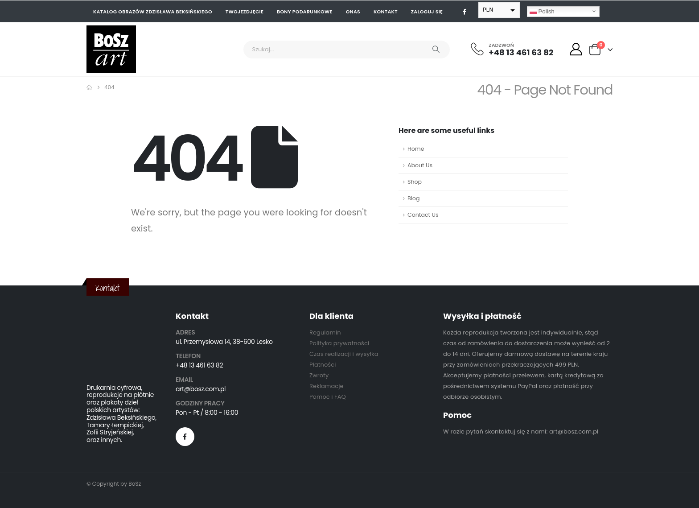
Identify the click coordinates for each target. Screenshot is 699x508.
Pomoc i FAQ (327, 396)
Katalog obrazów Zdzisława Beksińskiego (152, 11)
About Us (419, 165)
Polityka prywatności (339, 343)
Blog (413, 198)
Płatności (322, 364)
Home (415, 149)
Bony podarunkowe (305, 11)
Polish (542, 11)
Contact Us (423, 215)
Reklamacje (326, 386)
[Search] (436, 49)
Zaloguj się (427, 11)
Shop (414, 182)
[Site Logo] (111, 49)
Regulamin (325, 332)
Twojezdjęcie (244, 11)
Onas (353, 11)
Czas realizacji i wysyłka (343, 354)
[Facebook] (464, 11)
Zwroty (319, 375)
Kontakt (386, 11)
